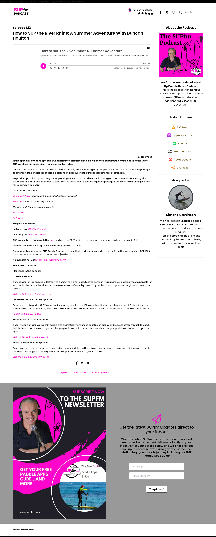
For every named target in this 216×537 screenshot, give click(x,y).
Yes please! (156, 490)
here (52, 241)
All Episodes (80, 374)
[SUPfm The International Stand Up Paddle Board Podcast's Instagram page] (172, 13)
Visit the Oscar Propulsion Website (31, 338)
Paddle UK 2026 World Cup (27, 315)
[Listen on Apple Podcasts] (179, 140)
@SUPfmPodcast (37, 230)
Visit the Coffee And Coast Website (32, 295)
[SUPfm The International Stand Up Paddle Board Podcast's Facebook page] (160, 13)
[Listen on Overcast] (179, 179)
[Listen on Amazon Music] (179, 159)
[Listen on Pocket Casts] (179, 169)
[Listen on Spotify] (179, 149)
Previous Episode (100, 374)
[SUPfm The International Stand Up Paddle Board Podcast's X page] (165, 13)
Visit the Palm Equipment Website (31, 358)
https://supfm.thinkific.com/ (50, 261)
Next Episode (62, 374)
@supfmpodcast (37, 235)
